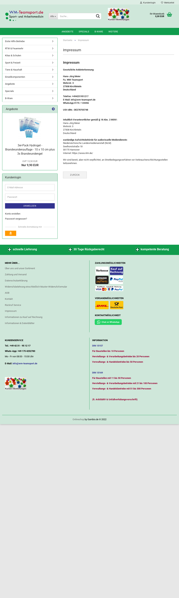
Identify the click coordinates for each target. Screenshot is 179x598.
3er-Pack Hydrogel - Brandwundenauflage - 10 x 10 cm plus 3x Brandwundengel (30, 149)
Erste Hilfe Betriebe (15, 41)
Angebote (67, 31)
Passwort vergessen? (16, 218)
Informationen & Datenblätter (19, 323)
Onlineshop (78, 419)
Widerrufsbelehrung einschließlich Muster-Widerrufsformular (36, 286)
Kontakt (9, 299)
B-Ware (99, 31)
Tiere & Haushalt (13, 69)
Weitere (113, 31)
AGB (7, 292)
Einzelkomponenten (15, 77)
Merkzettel (167, 2)
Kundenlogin (148, 2)
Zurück (75, 175)
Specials (84, 31)
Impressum (11, 311)
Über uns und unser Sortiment (20, 268)
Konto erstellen (12, 213)
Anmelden (29, 206)
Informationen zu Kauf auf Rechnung (23, 317)
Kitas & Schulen (13, 55)
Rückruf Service (13, 305)
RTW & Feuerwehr (14, 48)
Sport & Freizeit (12, 62)
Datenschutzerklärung (16, 280)
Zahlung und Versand (15, 274)
